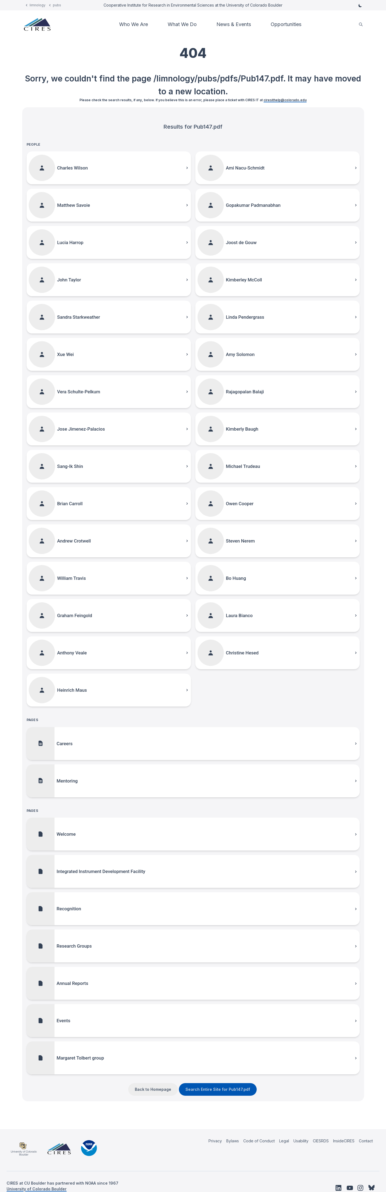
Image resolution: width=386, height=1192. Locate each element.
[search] (360, 24)
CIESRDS (321, 1141)
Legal (284, 1141)
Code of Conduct (259, 1141)
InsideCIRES (343, 1141)
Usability (300, 1141)
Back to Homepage (153, 1089)
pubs (57, 5)
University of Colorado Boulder (37, 1189)
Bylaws (232, 1141)
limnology (37, 5)
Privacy (215, 1141)
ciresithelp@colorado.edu (285, 100)
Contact (366, 1141)
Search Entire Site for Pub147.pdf (217, 1089)
